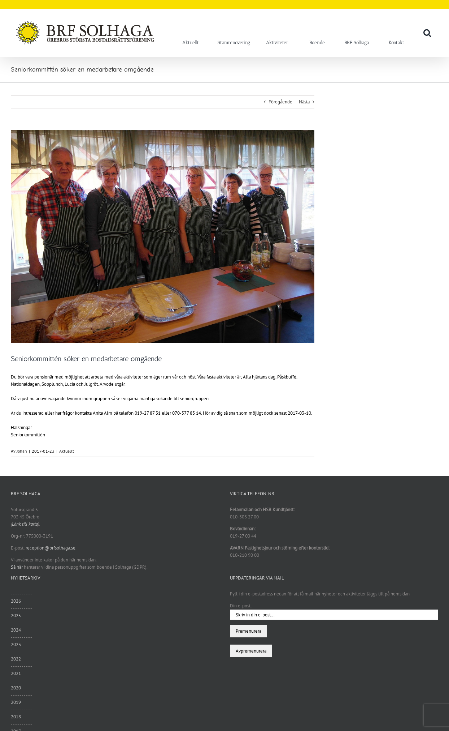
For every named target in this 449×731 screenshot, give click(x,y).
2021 (16, 673)
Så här (17, 567)
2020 (16, 688)
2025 (16, 615)
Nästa (304, 102)
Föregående (280, 102)
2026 (16, 601)
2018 (16, 717)
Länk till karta (25, 524)
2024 (16, 630)
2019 (16, 702)
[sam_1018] (162, 236)
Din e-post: (241, 606)
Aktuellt (66, 451)
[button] (427, 32)
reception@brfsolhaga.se (50, 548)
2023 (16, 644)
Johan (22, 451)
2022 (16, 659)
